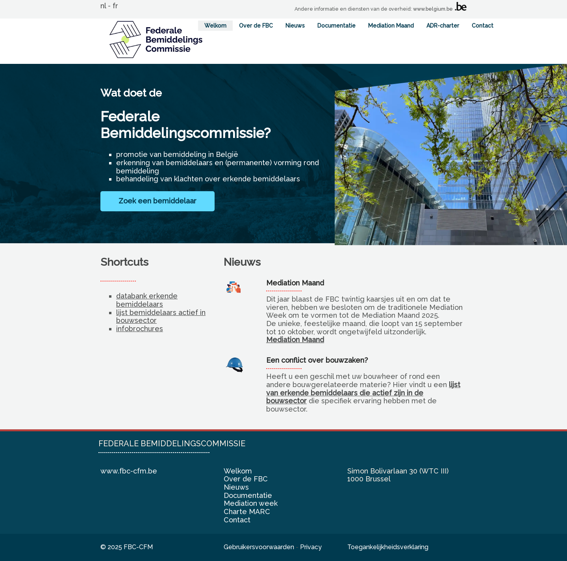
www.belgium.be (433, 9)
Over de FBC (256, 25)
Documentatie (336, 25)
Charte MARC (247, 511)
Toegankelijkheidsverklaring (387, 547)
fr (115, 6)
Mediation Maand (391, 25)
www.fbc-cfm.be (128, 471)
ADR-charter (442, 25)
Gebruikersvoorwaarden (259, 547)
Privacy (311, 547)
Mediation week (251, 503)
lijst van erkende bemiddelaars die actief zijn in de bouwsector (363, 392)
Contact (482, 25)
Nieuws (295, 25)
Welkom (215, 25)
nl (103, 6)
